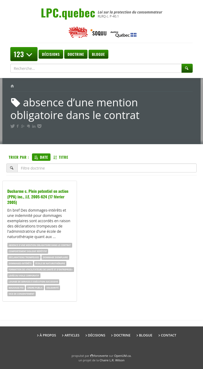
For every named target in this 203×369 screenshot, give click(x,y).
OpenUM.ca (122, 356)
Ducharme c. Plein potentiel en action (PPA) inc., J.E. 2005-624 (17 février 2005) (37, 196)
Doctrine (76, 54)
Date (41, 157)
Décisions (51, 54)
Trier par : (19, 157)
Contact (168, 335)
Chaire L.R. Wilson (112, 360)
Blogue (98, 54)
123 (24, 54)
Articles (71, 335)
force (101, 356)
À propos (48, 335)
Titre (60, 157)
